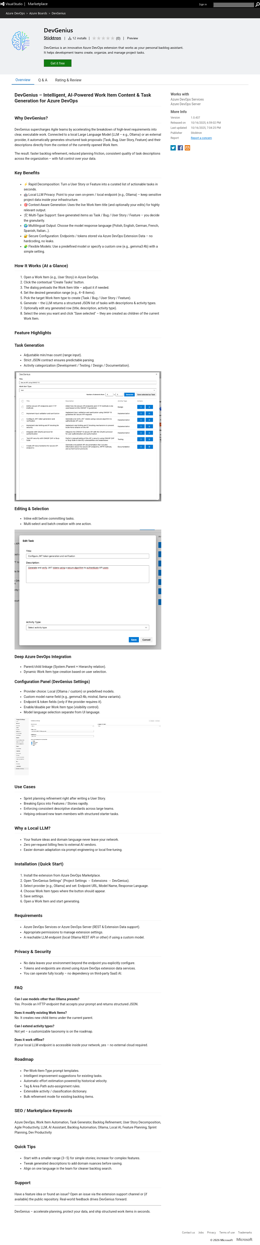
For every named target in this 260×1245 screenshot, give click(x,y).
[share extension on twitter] (173, 149)
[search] (233, 4)
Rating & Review (68, 80)
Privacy (211, 1232)
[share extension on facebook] (180, 149)
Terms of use (227, 1232)
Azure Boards (38, 13)
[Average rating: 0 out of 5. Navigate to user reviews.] (105, 38)
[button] (58, 63)
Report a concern (201, 138)
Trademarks (245, 1232)
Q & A (42, 80)
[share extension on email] (187, 149)
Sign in (203, 4)
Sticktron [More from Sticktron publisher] (52, 37)
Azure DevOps (15, 13)
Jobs (201, 1232)
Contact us (188, 1232)
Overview (22, 80)
